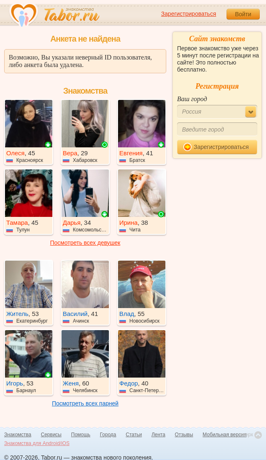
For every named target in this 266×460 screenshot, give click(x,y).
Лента (158, 435)
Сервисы (51, 435)
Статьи (134, 435)
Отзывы (184, 435)
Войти (243, 14)
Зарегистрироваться (188, 13)
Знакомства (17, 435)
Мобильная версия (225, 435)
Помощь (80, 435)
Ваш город (192, 98)
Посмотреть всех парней (85, 403)
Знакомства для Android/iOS (36, 443)
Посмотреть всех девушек (85, 242)
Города (108, 435)
